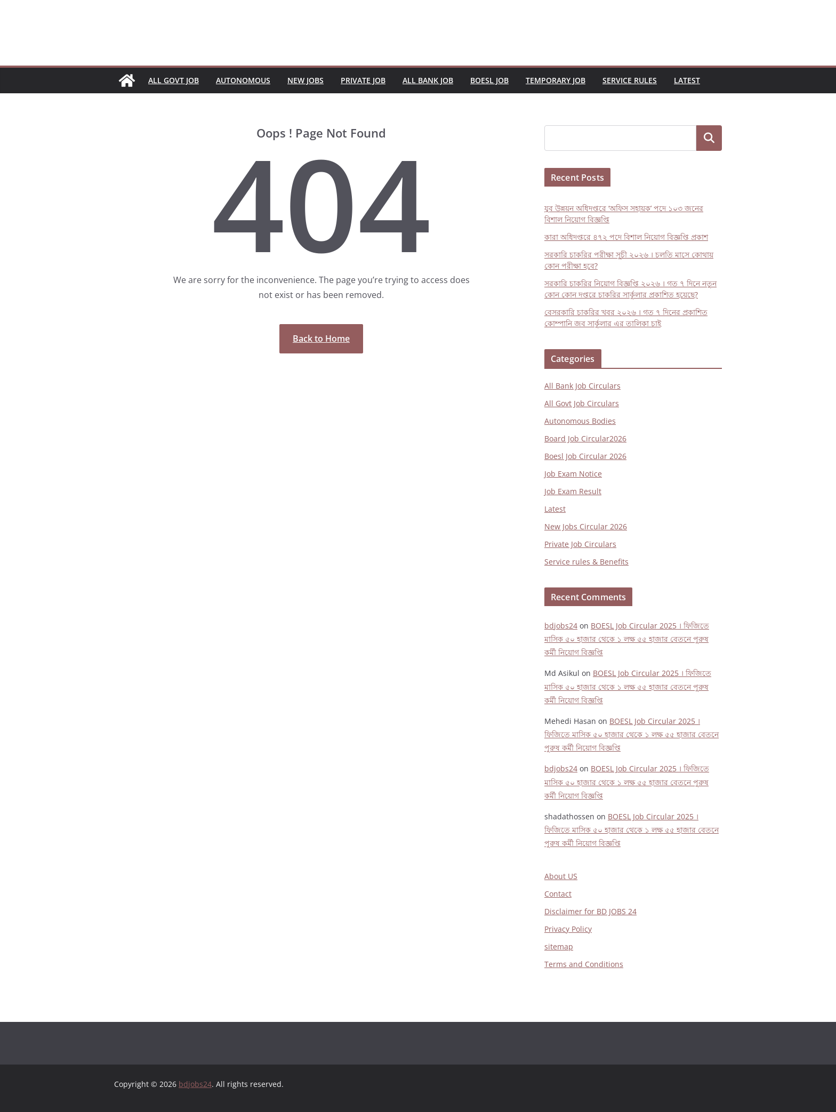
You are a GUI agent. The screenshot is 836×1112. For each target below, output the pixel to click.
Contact (558, 894)
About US (560, 876)
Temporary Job (555, 80)
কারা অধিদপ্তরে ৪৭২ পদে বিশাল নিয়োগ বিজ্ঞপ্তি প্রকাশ (626, 237)
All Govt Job (173, 80)
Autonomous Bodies (580, 421)
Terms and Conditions (583, 964)
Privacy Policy (568, 929)
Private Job (363, 80)
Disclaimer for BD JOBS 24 (590, 911)
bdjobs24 (560, 626)
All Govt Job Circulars (581, 403)
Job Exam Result (572, 491)
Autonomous (243, 80)
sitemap (558, 946)
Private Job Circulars (580, 544)
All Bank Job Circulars (582, 386)
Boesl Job (489, 80)
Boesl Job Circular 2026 (585, 456)
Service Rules (629, 80)
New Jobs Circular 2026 (585, 526)
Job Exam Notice (573, 474)
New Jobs (305, 80)
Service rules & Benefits (586, 562)
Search (709, 138)
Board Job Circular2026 (585, 438)
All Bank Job (428, 80)
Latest (687, 80)
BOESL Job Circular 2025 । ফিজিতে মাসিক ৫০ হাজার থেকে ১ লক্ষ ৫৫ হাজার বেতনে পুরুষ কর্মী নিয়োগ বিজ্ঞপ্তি (626, 639)
